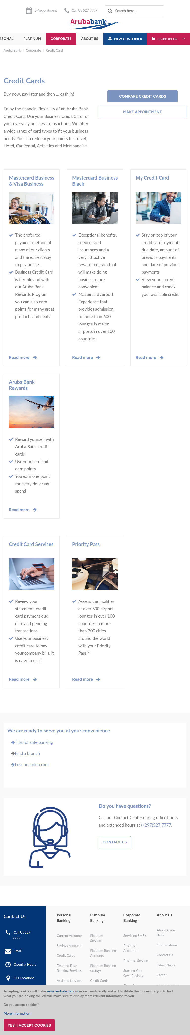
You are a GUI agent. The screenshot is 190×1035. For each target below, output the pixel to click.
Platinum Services (96, 938)
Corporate (61, 39)
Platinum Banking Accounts (103, 953)
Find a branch (27, 753)
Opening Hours (25, 964)
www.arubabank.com (62, 991)
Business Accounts (130, 948)
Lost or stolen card (28, 764)
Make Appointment (142, 112)
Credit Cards (66, 955)
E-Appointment (45, 10)
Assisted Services (69, 981)
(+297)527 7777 (156, 825)
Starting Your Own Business (133, 973)
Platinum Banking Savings (103, 968)
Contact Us (115, 842)
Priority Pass (86, 544)
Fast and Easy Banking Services (69, 968)
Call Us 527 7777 (84, 10)
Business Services (136, 961)
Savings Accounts (69, 946)
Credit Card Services (31, 544)
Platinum (32, 39)
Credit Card (54, 50)
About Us (89, 39)
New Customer (128, 39)
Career (161, 975)
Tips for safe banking (30, 742)
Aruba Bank (12, 50)
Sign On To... (168, 39)
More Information (17, 1013)
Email (18, 951)
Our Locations (24, 978)
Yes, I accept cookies (29, 1025)
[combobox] (134, 11)
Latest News (166, 965)
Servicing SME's (135, 936)
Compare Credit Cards (142, 96)
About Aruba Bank (166, 932)
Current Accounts (70, 936)
